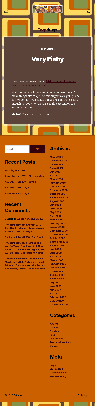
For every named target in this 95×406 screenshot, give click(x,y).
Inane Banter (47, 53)
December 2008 (59, 234)
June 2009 (56, 212)
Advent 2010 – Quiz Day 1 (18, 235)
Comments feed (58, 376)
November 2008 (59, 238)
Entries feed (56, 372)
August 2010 (57, 172)
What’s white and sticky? (30, 222)
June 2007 (56, 290)
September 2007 (59, 282)
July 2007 (55, 286)
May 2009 (55, 216)
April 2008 (55, 260)
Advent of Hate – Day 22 (17, 197)
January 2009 (57, 231)
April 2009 (55, 219)
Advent (54, 327)
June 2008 (56, 256)
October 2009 (57, 197)
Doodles (54, 335)
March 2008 (56, 264)
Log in (53, 369)
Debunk (54, 331)
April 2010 (55, 179)
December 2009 (59, 194)
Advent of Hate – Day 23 (17, 191)
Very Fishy (47, 62)
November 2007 (59, 275)
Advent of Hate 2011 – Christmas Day (24, 180)
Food (52, 338)
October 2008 (57, 242)
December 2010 (58, 168)
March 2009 (56, 223)
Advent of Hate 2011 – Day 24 (20, 185)
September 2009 (59, 201)
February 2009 (58, 227)
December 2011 (58, 164)
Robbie (8, 241)
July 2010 (55, 175)
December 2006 (59, 308)
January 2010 (57, 190)
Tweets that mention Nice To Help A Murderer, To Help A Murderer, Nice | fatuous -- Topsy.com (24, 265)
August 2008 (57, 249)
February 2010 (58, 186)
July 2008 (55, 253)
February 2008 (58, 267)
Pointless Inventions (60, 346)
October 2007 (57, 279)
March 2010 (56, 183)
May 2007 (55, 293)
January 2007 (57, 304)
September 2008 (59, 245)
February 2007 (58, 301)
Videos (53, 349)
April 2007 (55, 297)
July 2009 (55, 208)
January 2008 (57, 271)
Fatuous (17, 399)
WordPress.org (58, 380)
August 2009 (57, 205)
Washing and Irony (15, 174)
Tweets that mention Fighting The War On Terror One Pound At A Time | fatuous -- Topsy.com (25, 250)
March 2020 (56, 160)
